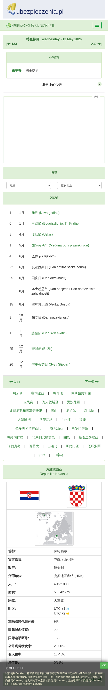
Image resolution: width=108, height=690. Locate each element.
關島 (67, 437)
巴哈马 (52, 446)
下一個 (92, 381)
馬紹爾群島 (15, 437)
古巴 (42, 455)
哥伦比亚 (72, 446)
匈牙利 (18, 393)
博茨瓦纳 (45, 419)
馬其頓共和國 (81, 393)
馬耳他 (58, 393)
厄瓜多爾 (94, 446)
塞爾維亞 (37, 393)
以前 (14, 381)
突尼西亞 (56, 428)
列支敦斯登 (50, 402)
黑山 (54, 410)
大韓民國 (24, 419)
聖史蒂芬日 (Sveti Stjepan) (51, 364)
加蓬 (82, 419)
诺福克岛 (13, 446)
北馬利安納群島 (43, 437)
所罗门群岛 (80, 428)
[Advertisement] (54, 130)
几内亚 (66, 419)
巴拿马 (59, 455)
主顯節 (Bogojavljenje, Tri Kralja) (55, 223)
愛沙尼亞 (73, 402)
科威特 (89, 410)
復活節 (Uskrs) (42, 234)
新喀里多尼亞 (88, 437)
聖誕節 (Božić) (42, 349)
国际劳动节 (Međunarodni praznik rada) (60, 245)
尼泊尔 (71, 410)
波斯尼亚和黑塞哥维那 (25, 410)
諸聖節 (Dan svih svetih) (49, 333)
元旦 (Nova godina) (46, 213)
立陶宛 (28, 402)
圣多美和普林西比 (28, 428)
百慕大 (34, 446)
